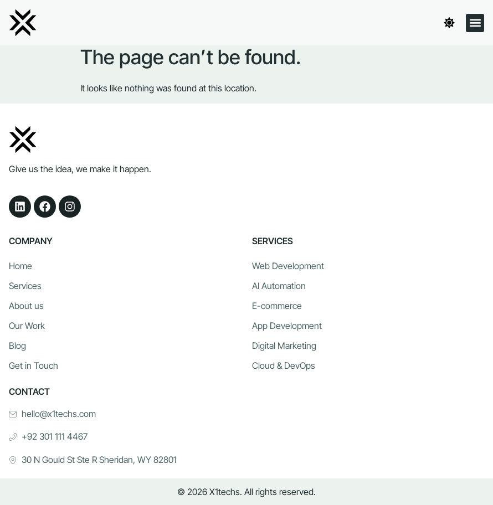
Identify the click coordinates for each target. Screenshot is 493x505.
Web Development (288, 266)
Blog (17, 346)
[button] (475, 23)
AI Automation (279, 286)
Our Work (27, 326)
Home (20, 266)
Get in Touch (33, 366)
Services (25, 286)
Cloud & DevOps (283, 366)
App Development (287, 326)
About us (26, 306)
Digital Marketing (284, 346)
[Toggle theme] (449, 22)
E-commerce (277, 306)
